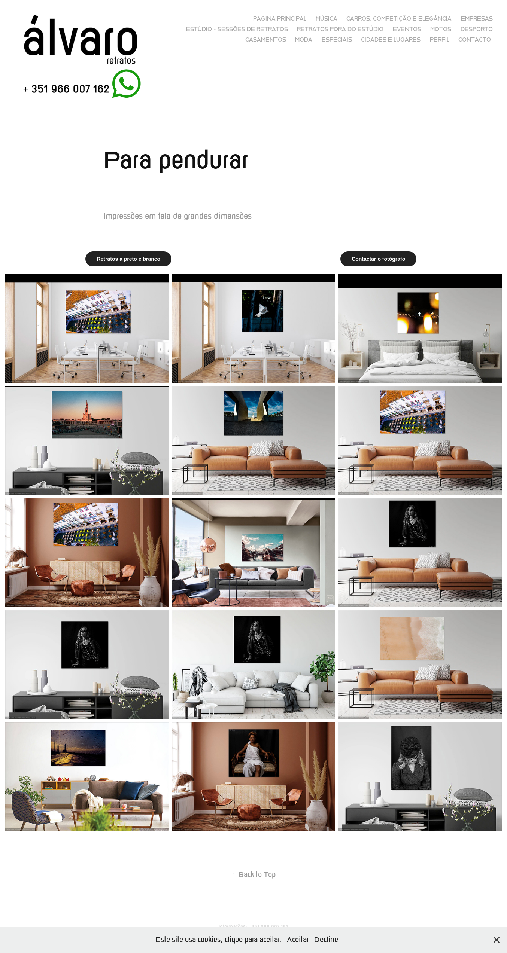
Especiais (337, 39)
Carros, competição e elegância (399, 18)
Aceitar (298, 939)
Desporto (477, 29)
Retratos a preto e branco (128, 259)
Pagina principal (279, 18)
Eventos (407, 29)
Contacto (474, 39)
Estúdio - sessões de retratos (237, 29)
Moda (303, 39)
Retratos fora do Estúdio (340, 29)
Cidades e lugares (391, 39)
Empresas (477, 18)
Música (326, 18)
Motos (440, 29)
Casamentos (265, 39)
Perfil (439, 39)
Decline (326, 939)
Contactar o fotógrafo (378, 259)
